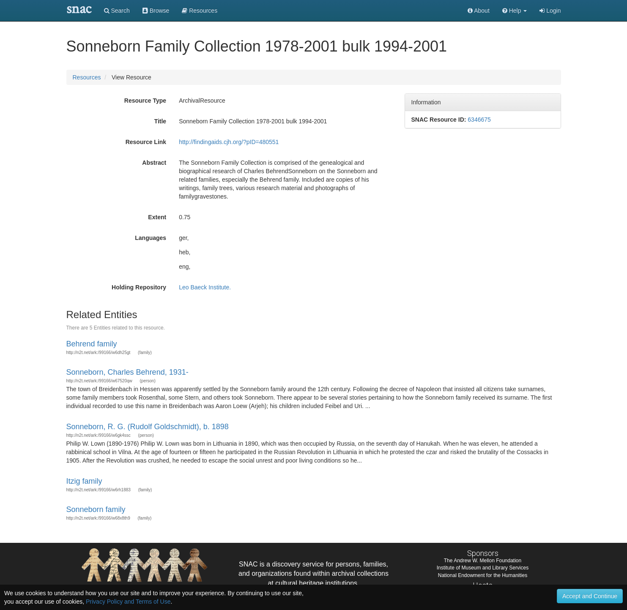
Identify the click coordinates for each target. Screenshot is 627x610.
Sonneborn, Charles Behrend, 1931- (127, 372)
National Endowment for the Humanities (482, 575)
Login (550, 10)
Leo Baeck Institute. (205, 287)
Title (160, 121)
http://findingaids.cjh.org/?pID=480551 (229, 142)
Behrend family (91, 344)
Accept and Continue (589, 596)
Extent (157, 217)
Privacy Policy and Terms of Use (128, 601)
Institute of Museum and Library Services (482, 568)
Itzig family (84, 481)
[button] (515, 10)
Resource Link (146, 142)
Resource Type (145, 100)
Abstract (154, 162)
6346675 (479, 119)
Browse (156, 10)
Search (117, 10)
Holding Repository (139, 287)
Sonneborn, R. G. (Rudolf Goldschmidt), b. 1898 (147, 426)
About (479, 10)
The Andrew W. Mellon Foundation (482, 561)
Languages (150, 237)
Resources (87, 77)
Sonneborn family (96, 509)
